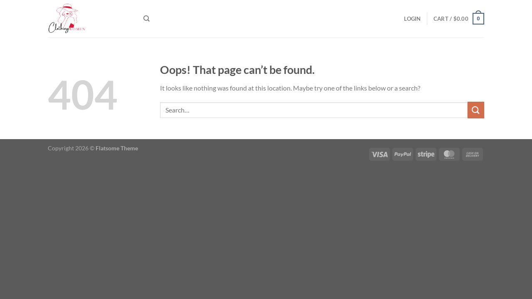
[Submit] (476, 110)
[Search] (146, 19)
